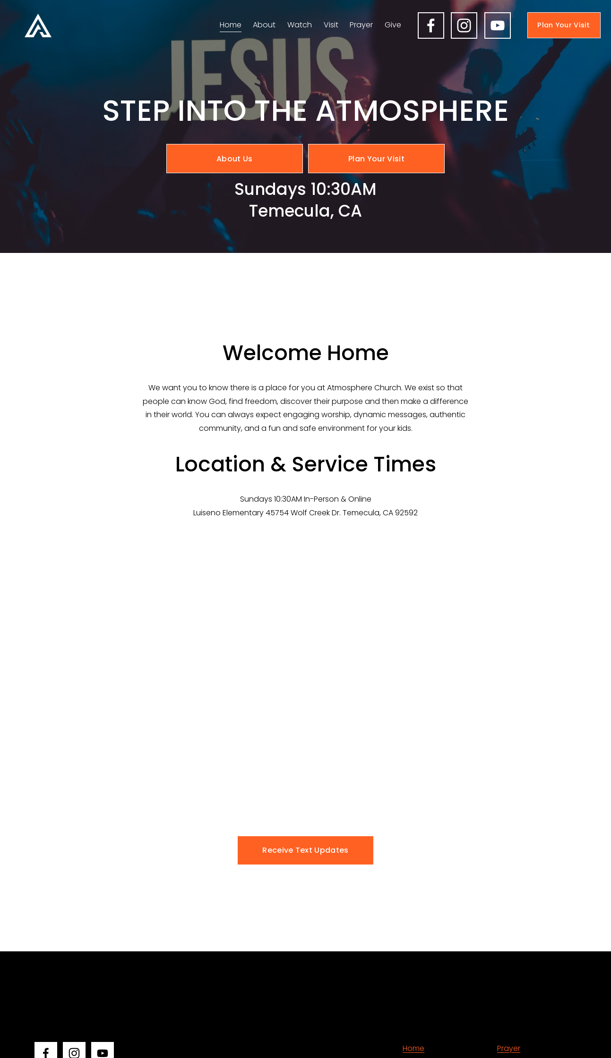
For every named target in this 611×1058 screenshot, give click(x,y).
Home (230, 24)
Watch (299, 24)
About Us (234, 158)
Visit (331, 24)
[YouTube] (497, 25)
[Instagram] (464, 25)
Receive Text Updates (305, 850)
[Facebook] (431, 25)
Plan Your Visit (563, 25)
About (264, 24)
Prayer (361, 24)
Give (393, 24)
